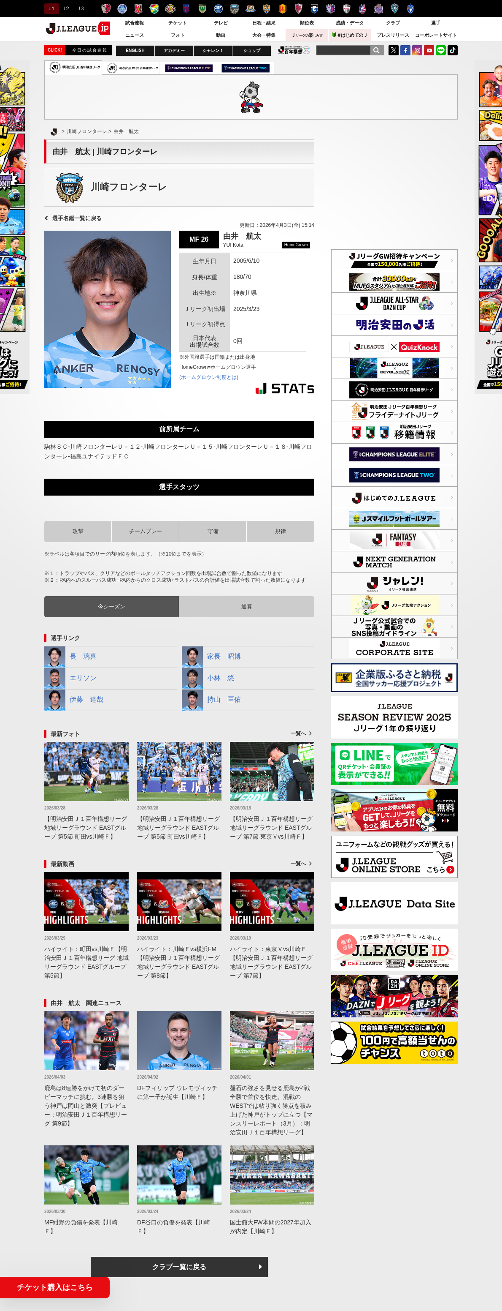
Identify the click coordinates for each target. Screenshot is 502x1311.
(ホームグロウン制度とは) (208, 377)
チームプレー (145, 531)
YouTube (429, 50)
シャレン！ (213, 50)
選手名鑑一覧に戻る (77, 218)
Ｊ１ (50, 8)
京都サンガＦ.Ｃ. (298, 8)
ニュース (134, 35)
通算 (246, 606)
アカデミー (174, 50)
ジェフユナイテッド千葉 (154, 8)
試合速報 (134, 22)
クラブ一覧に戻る (179, 1266)
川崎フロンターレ (234, 8)
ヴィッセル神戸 (346, 8)
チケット (177, 22)
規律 (280, 531)
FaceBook (405, 50)
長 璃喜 (70, 657)
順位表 (307, 22)
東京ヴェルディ (202, 8)
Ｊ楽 (306, 35)
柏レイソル (170, 8)
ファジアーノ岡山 (362, 8)
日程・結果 (263, 22)
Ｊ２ (65, 8)
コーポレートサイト (436, 35)
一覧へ (298, 733)
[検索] (376, 50)
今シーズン (111, 606)
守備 (213, 531)
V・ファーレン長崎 (410, 8)
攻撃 (78, 531)
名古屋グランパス (282, 8)
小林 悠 (208, 678)
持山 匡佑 (211, 700)
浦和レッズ (138, 8)
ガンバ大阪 (314, 8)
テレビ (221, 22)
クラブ (393, 22)
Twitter (394, 50)
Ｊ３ (80, 8)
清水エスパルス (266, 8)
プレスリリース (393, 35)
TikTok (453, 50)
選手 (435, 22)
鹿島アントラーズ (106, 8)
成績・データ (350, 22)
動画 (220, 35)
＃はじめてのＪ (350, 35)
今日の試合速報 (90, 50)
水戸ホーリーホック (122, 8)
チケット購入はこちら (55, 1287)
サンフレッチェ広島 (378, 8)
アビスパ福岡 (394, 8)
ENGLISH (135, 50)
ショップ (251, 50)
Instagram (417, 50)
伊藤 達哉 (73, 700)
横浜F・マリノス (250, 8)
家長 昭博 (211, 657)
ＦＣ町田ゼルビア (218, 8)
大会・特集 (263, 35)
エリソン (70, 678)
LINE (441, 50)
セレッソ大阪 (330, 8)
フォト (178, 35)
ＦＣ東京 (186, 8)
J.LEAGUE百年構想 (294, 50)
